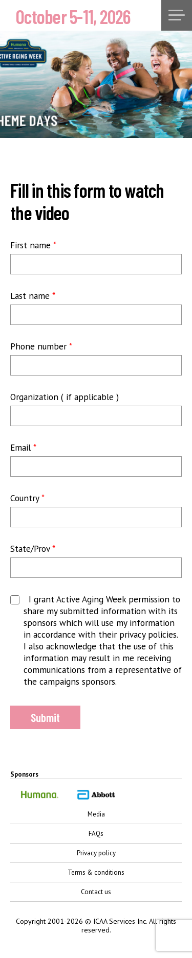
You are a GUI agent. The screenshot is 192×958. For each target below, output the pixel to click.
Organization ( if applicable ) (64, 397)
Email (23, 447)
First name (33, 245)
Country (27, 498)
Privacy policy (96, 853)
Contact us (96, 891)
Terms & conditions (96, 872)
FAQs (96, 833)
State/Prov (32, 548)
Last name (32, 295)
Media (96, 814)
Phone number (41, 346)
